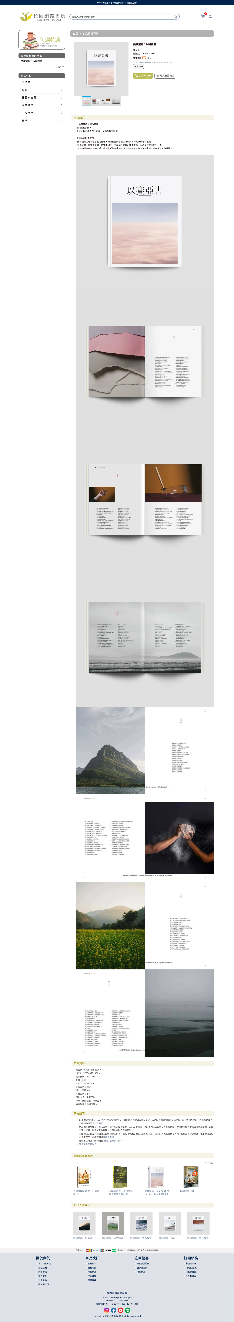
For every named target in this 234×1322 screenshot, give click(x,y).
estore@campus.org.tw (121, 1297)
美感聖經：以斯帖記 (112, 1237)
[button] (125, 44)
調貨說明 (138, 66)
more (209, 1163)
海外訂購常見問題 (111, 1140)
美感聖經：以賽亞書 (31, 61)
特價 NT (137, 57)
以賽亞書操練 (187, 1191)
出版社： (137, 53)
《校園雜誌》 (192, 1271)
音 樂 (24, 120)
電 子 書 (26, 82)
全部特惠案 (142, 1267)
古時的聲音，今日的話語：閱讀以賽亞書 (121, 1192)
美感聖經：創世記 (82, 1237)
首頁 (75, 33)
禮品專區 (92, 1271)
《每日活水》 (192, 1267)
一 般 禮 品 (27, 112)
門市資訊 (42, 1271)
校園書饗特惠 (143, 1263)
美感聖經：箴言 (167, 1237)
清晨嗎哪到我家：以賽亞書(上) (86, 1192)
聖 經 (24, 90)
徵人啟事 (42, 1275)
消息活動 (42, 1280)
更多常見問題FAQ (87, 1144)
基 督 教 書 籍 (29, 97)
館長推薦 (92, 1267)
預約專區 (141, 1271)
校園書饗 (92, 1275)
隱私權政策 (43, 1284)
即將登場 (92, 1280)
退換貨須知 (108, 1137)
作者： (136, 49)
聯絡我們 (42, 1267)
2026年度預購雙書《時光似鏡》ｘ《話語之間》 (117, 2)
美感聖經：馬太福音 (141, 1237)
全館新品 (92, 1263)
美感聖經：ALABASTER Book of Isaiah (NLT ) (157, 1192)
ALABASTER (149, 53)
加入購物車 (143, 76)
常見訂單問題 (96, 1123)
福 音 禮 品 (27, 105)
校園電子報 (191, 1263)
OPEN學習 (191, 1275)
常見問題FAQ (44, 1263)
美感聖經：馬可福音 (198, 1237)
